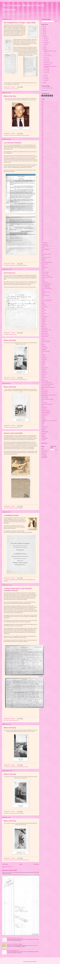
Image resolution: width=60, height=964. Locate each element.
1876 (42, 119)
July (44, 45)
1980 (42, 219)
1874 (42, 117)
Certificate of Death (45, 273)
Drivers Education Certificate (46, 300)
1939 (42, 166)
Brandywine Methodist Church (16, 579)
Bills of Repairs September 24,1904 (9, 870)
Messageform (44, 349)
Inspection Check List (45, 334)
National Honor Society (45, 351)
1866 (42, 110)
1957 (42, 191)
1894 (42, 127)
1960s (7, 135)
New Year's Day (44, 357)
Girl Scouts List (9, 273)
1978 (42, 216)
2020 (44, 28)
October (45, 40)
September (46, 42)
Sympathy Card (44, 415)
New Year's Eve (44, 359)
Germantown (44, 318)
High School (44, 326)
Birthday (43, 255)
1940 (7, 859)
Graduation (13, 766)
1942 (42, 171)
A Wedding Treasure (11, 515)
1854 (42, 102)
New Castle (16, 88)
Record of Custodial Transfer (46, 382)
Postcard (43, 375)
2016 (44, 35)
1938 (9, 427)
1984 (42, 222)
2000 (42, 232)
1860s (43, 104)
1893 (42, 125)
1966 (42, 201)
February (45, 78)
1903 (42, 140)
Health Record (44, 324)
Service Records (44, 402)
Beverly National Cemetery (46, 254)
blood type (43, 260)
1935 (42, 160)
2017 (44, 33)
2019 (44, 30)
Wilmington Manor (45, 438)
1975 (42, 214)
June (45, 47)
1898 (42, 130)
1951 (42, 186)
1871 (42, 115)
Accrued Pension (44, 242)
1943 (42, 173)
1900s (43, 135)
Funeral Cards (44, 313)
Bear (42, 252)
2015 (44, 82)
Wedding (26, 579)
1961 (42, 194)
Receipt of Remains (45, 380)
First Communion (44, 306)
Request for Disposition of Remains (48, 399)
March (45, 76)
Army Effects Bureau (45, 245)
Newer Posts (5, 864)
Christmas (10, 334)
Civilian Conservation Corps (13, 720)
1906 (42, 143)
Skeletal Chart (44, 409)
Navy (42, 352)
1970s (43, 209)
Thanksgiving (44, 419)
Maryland (43, 344)
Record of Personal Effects (46, 385)
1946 (9, 579)
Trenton (25, 379)
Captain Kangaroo (45, 267)
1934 (42, 158)
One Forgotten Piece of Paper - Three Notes (20, 23)
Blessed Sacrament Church (46, 257)
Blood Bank (44, 259)
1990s (43, 224)
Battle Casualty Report (45, 249)
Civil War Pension (45, 282)
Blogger (35, 961)
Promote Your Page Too (45, 90)
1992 (42, 227)
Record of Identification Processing (47, 384)
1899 (42, 132)
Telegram (43, 417)
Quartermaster (44, 377)
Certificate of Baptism (45, 272)
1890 (42, 120)
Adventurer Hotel (44, 244)
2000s (43, 234)
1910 (42, 148)
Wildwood (43, 434)
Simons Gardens (44, 407)
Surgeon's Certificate (45, 414)
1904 (42, 142)
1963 (42, 196)
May (45, 49)
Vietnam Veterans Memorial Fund (44, 457)
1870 (42, 112)
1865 (42, 109)
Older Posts (36, 864)
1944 (9, 813)
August (45, 44)
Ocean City (43, 366)
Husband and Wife (45, 328)
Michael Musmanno (22, 447)
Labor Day (43, 339)
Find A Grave (44, 453)
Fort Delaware (44, 310)
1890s (43, 122)
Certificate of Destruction (46, 275)
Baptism (43, 247)
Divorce (43, 296)
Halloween (43, 323)
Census (43, 270)
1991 (42, 226)
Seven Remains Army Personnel (47, 404)
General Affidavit (44, 316)
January (45, 80)
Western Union (44, 433)
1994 (42, 231)
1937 (9, 379)
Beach (43, 250)
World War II (44, 439)
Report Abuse (44, 443)
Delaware (8, 88)
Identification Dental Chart (46, 329)
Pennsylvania (44, 369)
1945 (42, 176)
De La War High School (46, 285)
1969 (42, 206)
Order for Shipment (45, 367)
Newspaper (43, 361)
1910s (43, 150)
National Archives (45, 451)
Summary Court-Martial (46, 410)
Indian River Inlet (44, 333)
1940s (7, 579)
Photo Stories (44, 374)
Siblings (22, 379)
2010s (43, 239)
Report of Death (44, 393)
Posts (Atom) (9, 866)
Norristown (43, 362)
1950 (42, 183)
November (46, 38)
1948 (42, 181)
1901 (42, 137)
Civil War (43, 280)
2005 (42, 237)
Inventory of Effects (45, 336)
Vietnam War (27, 135)
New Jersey (13, 379)
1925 (42, 153)
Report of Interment (45, 397)
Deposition (43, 293)
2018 (44, 31)
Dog (11, 859)
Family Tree (44, 305)
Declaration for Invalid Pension (47, 288)
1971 (42, 211)
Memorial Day (44, 346)
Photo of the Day (10, 96)
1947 (42, 180)
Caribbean (43, 268)
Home (20, 864)
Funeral (43, 311)
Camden (43, 265)
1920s (43, 152)
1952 (42, 188)
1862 (42, 107)
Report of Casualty (45, 391)
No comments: (12, 133)
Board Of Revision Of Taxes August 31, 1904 (14, 938)
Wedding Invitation (32, 579)
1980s (43, 221)
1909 (42, 147)
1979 (42, 217)
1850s (43, 101)
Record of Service (45, 390)
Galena (43, 315)
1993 (42, 229)
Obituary (43, 364)
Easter (43, 301)
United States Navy (45, 426)
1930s (7, 379)
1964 (9, 265)
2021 (44, 26)
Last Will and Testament (12, 143)
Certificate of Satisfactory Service (47, 277)
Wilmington (25, 265)
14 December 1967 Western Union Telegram (14, 944)
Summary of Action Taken (46, 412)
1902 (42, 138)
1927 (42, 155)
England (43, 303)
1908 (42, 145)
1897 (42, 129)
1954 (42, 189)
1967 (9, 135)
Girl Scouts (12, 88)
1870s (43, 114)
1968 (42, 204)
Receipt (43, 379)
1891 (42, 124)
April (45, 75)
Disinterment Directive (45, 295)
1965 (42, 199)
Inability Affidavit (45, 331)
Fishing (43, 308)
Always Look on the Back (13, 433)
